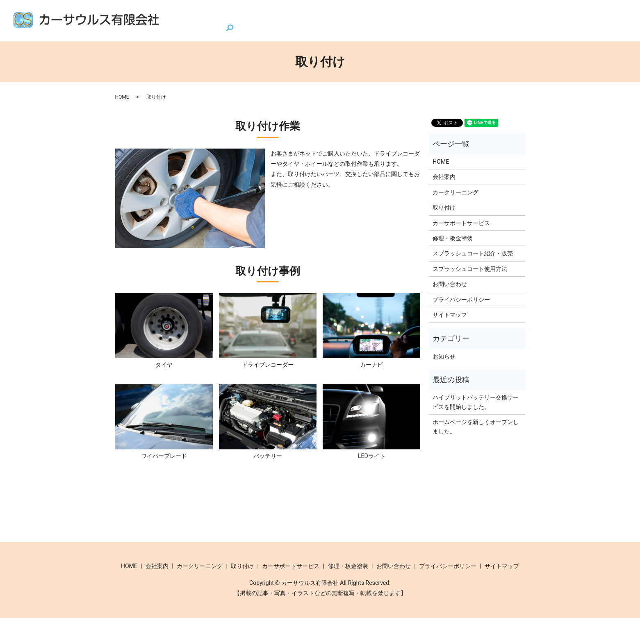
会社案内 (209, 14)
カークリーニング (365, 14)
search (171, 28)
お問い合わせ (598, 14)
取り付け (417, 14)
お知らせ (444, 356)
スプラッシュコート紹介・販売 (281, 14)
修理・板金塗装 (544, 14)
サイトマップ (450, 314)
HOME (174, 14)
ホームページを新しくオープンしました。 (476, 426)
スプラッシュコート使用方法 (470, 268)
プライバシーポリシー (461, 299)
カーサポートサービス (475, 14)
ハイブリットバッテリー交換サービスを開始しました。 (476, 402)
